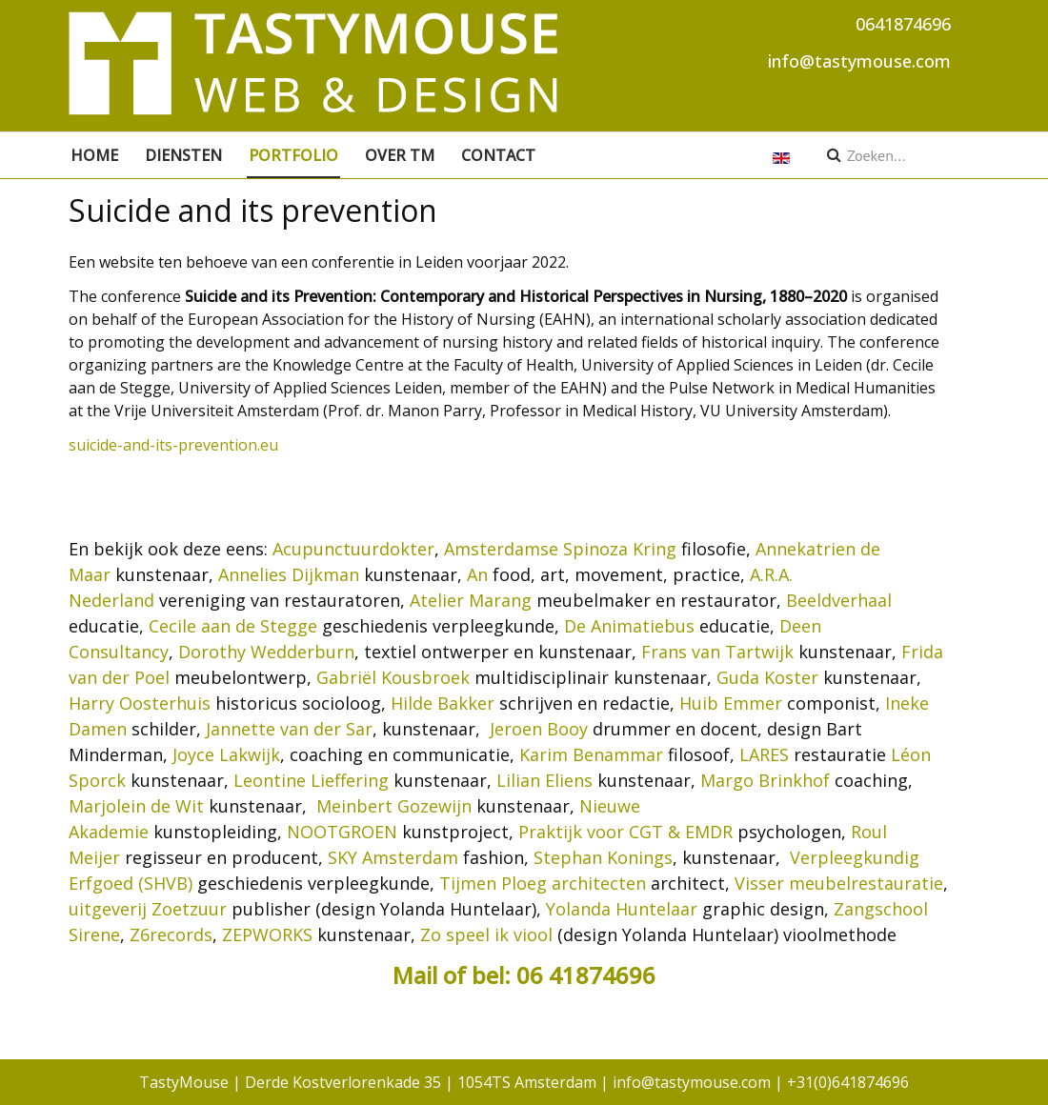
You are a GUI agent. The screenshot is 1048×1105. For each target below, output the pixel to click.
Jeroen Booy (539, 728)
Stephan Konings (603, 857)
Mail (418, 975)
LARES (764, 754)
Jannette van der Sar (289, 728)
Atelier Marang (471, 600)
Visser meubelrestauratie (839, 883)
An (477, 574)
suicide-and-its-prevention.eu (173, 444)
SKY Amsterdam (393, 857)
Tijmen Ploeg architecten (542, 883)
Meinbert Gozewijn (394, 805)
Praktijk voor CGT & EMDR (625, 831)
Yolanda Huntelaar (621, 908)
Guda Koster (767, 677)
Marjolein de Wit (136, 805)
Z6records (171, 934)
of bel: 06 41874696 (549, 975)
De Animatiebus (629, 625)
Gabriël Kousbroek (393, 677)
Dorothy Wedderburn (266, 651)
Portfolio (293, 155)
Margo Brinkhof (765, 780)
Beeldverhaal (839, 600)
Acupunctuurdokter (353, 548)
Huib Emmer (730, 703)
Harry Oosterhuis (140, 703)
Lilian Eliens (544, 780)
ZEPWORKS (267, 934)
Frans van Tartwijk (717, 651)
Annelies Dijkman (288, 574)
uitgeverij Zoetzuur (148, 908)
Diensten (183, 155)
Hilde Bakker (442, 703)
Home (94, 155)
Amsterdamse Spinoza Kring (560, 548)
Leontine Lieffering (311, 780)
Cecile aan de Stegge (233, 625)
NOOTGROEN (342, 831)
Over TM (399, 155)
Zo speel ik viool (486, 934)
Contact (498, 155)
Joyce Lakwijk (226, 754)
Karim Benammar (591, 754)
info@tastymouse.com (859, 61)
